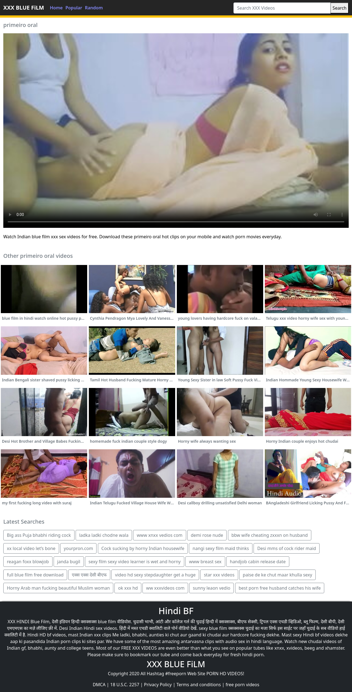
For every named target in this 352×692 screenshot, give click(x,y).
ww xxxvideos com (165, 588)
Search (339, 8)
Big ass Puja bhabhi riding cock (39, 535)
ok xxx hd (128, 588)
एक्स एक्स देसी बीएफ (89, 575)
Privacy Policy (158, 685)
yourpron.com (78, 548)
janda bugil (68, 562)
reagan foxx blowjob (28, 562)
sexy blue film (213, 628)
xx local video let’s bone (31, 548)
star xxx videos (219, 575)
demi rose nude (207, 535)
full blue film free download (35, 575)
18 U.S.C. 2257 (124, 685)
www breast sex (205, 562)
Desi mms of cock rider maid (286, 548)
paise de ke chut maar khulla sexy (277, 575)
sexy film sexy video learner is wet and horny (135, 562)
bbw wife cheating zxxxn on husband (270, 535)
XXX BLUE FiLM (23, 7)
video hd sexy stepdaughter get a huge (155, 575)
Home (56, 8)
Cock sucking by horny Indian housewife (143, 548)
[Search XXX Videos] (282, 7)
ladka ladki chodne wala (103, 535)
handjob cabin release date (258, 562)
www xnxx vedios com (159, 535)
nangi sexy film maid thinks (221, 548)
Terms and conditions (199, 685)
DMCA (99, 685)
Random (94, 8)
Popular (73, 8)
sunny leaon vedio (211, 588)
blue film (107, 622)
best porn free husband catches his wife (280, 588)
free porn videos (242, 685)
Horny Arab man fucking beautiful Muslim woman (58, 588)
